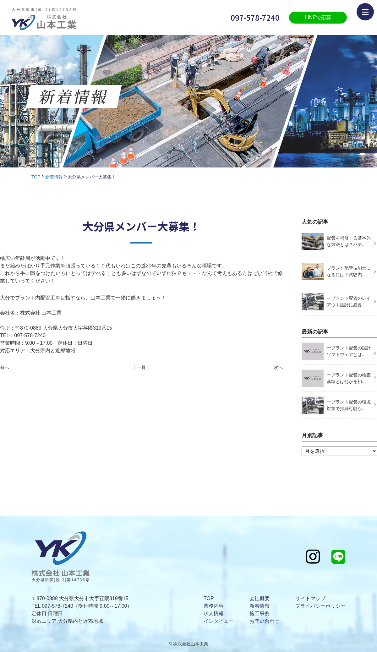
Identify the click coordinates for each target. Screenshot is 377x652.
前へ (4, 367)
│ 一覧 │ (141, 367)
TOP (36, 176)
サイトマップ (310, 598)
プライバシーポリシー (320, 606)
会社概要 (259, 598)
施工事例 (259, 613)
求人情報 (214, 613)
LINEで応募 (318, 17)
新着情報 (54, 176)
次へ (278, 367)
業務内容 (214, 606)
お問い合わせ (264, 621)
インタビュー (219, 621)
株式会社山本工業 (190, 643)
